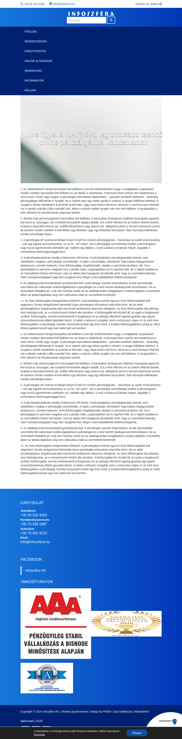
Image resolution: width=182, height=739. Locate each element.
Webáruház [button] (33, 70)
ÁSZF (39, 721)
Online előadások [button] (39, 60)
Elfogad (136, 732)
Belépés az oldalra (148, 3)
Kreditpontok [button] (35, 51)
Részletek (39, 734)
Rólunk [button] (30, 90)
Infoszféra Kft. (36, 570)
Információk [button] (34, 80)
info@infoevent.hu (64, 3)
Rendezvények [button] (36, 41)
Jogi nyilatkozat (122, 711)
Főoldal (31, 31)
